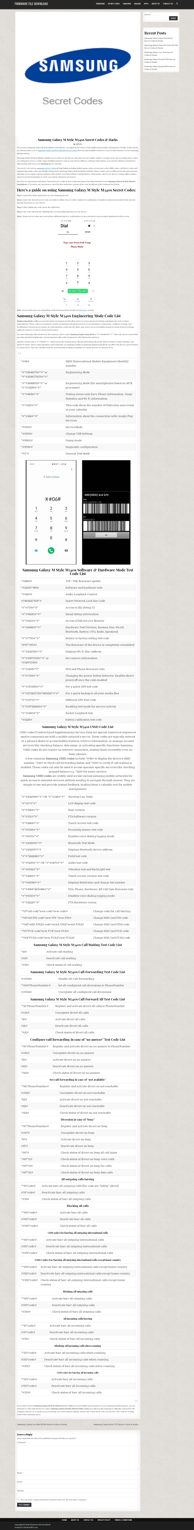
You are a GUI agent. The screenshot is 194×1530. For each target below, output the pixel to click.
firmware (83, 310)
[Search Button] (177, 3)
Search (147, 15)
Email (20, 1482)
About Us (156, 4)
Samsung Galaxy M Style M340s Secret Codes (57, 150)
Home (64, 1520)
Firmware (100, 4)
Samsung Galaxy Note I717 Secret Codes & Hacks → (117, 1425)
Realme (137, 4)
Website (20, 1491)
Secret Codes (114, 4)
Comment (22, 1442)
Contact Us (168, 4)
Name (20, 1473)
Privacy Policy (103, 1520)
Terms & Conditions (123, 1520)
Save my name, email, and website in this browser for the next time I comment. (53, 1500)
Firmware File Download (31, 3)
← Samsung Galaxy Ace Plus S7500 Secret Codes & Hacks (41, 1425)
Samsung (127, 4)
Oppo (146, 4)
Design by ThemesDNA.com (26, 1527)
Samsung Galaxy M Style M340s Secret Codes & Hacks (78, 140)
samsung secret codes (46, 168)
